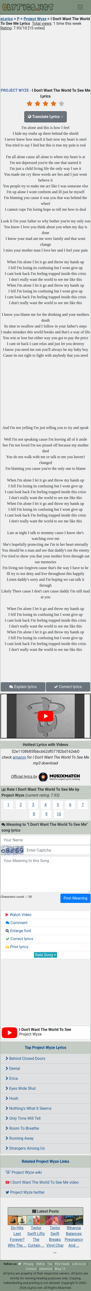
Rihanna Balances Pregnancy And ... (73, 1233)
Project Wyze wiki (24, 1172)
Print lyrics (17, 947)
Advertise (45, 1269)
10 (59, 814)
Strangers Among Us (25, 1148)
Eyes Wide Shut (21, 1088)
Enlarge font (18, 930)
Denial (13, 1068)
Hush (12, 1098)
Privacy (29, 1264)
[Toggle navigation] (80, 7)
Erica (12, 1078)
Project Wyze (35, 19)
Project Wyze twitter (25, 1192)
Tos (49, 1264)
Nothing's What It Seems (28, 1108)
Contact (31, 1269)
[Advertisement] (45, 58)
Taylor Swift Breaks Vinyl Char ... (55, 1236)
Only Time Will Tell (23, 1118)
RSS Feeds (62, 1264)
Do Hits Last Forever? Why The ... (17, 1233)
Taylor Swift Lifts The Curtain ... (36, 1233)
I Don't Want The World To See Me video (42, 1182)
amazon (19, 757)
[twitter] (19, 1264)
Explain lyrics (23, 686)
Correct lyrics (68, 686)
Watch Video (19, 914)
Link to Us (79, 1264)
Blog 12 (60, 1269)
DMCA (40, 1264)
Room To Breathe (22, 1128)
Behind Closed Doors (25, 1058)
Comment (16, 922)
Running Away (19, 1138)
